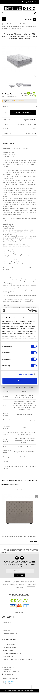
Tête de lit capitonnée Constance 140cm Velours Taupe (19, 536)
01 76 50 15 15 (31, 2)
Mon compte (6, 622)
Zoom (35, 76)
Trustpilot (3, 553)
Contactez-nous (8, 674)
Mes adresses (6, 628)
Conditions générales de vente (11, 653)
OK (19, 381)
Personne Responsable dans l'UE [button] (13, 466)
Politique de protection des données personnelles (17, 659)
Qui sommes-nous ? (8, 644)
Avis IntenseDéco (7, 656)
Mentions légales (7, 650)
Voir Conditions (31, 133)
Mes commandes (7, 625)
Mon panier (6, 631)
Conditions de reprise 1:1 (10, 647)
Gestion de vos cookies (9, 634)
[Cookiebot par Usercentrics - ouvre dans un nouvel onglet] (28, 310)
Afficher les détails (26, 374)
